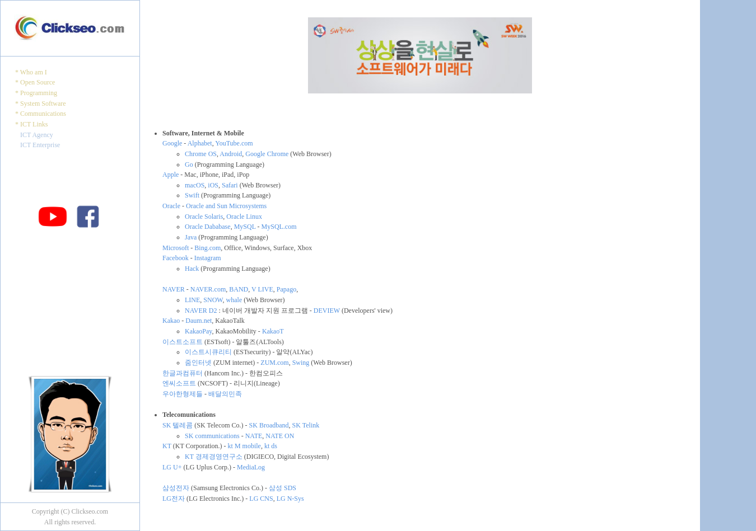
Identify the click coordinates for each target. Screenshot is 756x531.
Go (189, 164)
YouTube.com (234, 143)
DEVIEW (327, 310)
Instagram (207, 258)
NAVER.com (208, 289)
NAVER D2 (201, 310)
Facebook (175, 258)
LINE (192, 300)
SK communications (212, 436)
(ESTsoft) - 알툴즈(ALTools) (243, 342)
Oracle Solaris (204, 216)
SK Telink (306, 425)
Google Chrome (266, 154)
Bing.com (207, 248)
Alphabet (200, 143)
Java (191, 237)
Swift (192, 195)
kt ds (270, 446)
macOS (194, 185)
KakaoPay (198, 331)
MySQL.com (279, 227)
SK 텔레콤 (177, 425)
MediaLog (251, 467)
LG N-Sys (290, 498)
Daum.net (198, 321)
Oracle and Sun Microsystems (226, 206)
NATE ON (279, 436)
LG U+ (171, 467)
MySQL (245, 227)
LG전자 (173, 498)
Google (172, 143)
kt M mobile (244, 446)
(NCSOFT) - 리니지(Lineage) (238, 383)
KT (166, 446)
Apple (170, 174)
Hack (192, 268)
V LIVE (262, 289)
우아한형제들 (182, 394)
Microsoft (175, 248)
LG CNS (261, 498)
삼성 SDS (282, 488)
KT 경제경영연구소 (213, 456)
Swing (301, 362)
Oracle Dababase (208, 227)
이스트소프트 (182, 342)
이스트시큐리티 (208, 352)
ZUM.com (274, 362)
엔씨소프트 (179, 383)
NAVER (173, 289)
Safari (230, 185)
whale (234, 300)
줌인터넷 (198, 362)
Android (231, 154)
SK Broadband (269, 425)
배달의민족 (225, 394)
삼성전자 (175, 488)
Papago (286, 289)
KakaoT (273, 331)
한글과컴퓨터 (182, 373)
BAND (238, 289)
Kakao (171, 321)
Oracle (171, 206)
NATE (254, 436)
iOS (213, 185)
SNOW (212, 300)
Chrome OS (201, 154)
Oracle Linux (244, 216)
